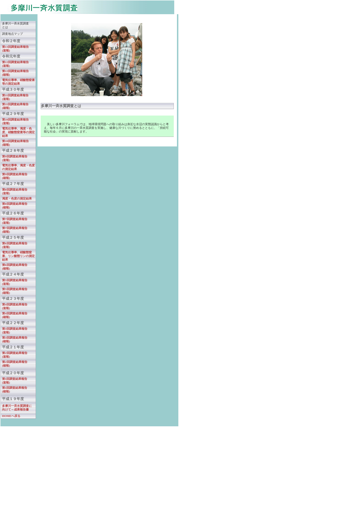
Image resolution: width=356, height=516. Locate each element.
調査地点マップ (12, 33)
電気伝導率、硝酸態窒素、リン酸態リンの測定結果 (18, 256)
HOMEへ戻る (11, 416)
